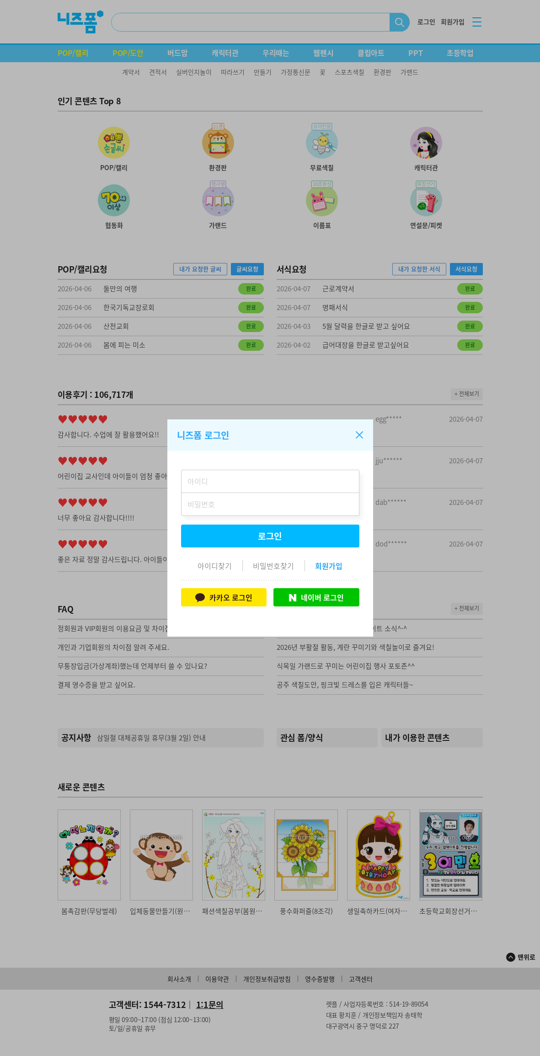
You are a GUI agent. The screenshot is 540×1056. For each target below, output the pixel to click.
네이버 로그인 (316, 597)
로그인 (270, 536)
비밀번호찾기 (273, 565)
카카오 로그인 (223, 597)
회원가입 (328, 565)
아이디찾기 (215, 565)
